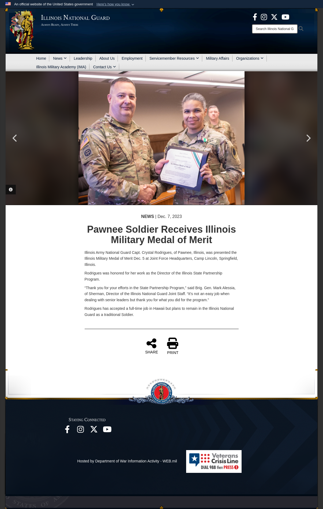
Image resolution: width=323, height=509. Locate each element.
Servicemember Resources (174, 58)
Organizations (250, 58)
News (60, 58)
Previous (15, 138)
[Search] (275, 28)
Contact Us (104, 67)
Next (308, 138)
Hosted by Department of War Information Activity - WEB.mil (127, 461)
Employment (132, 58)
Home (41, 58)
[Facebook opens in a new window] (255, 16)
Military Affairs (217, 58)
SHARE (151, 346)
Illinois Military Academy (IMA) (61, 67)
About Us (107, 58)
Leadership (83, 58)
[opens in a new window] (274, 16)
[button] (115, 4)
